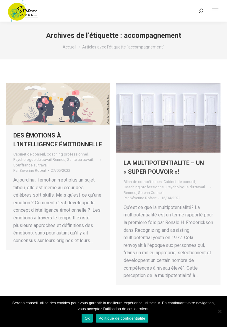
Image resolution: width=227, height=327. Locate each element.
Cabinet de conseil (29, 154)
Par (29, 170)
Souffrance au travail (30, 165)
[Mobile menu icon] (215, 11)
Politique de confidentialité (122, 318)
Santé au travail (80, 159)
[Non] (220, 311)
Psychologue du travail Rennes (39, 159)
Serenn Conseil (150, 192)
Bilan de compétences (143, 181)
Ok (87, 318)
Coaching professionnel (67, 154)
